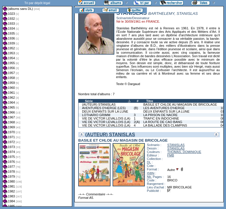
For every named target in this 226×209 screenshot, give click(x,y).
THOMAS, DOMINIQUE (184, 152)
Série (89, 101)
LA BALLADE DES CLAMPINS (165, 125)
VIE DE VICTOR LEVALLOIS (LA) (106, 118)
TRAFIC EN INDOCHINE (161, 118)
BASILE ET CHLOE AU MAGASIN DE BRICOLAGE (180, 104)
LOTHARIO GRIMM (96, 115)
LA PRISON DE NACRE (160, 115)
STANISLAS (176, 145)
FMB (170, 155)
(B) (136, 108)
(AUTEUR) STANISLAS (98, 104)
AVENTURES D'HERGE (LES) (104, 108)
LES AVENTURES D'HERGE (164, 108)
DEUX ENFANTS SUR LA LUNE (105, 111)
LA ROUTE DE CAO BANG (162, 122)
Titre (149, 101)
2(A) (137, 122)
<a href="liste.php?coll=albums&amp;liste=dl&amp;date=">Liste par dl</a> (37, 103)
